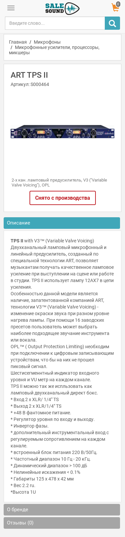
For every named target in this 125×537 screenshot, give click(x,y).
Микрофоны (47, 42)
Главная (18, 42)
